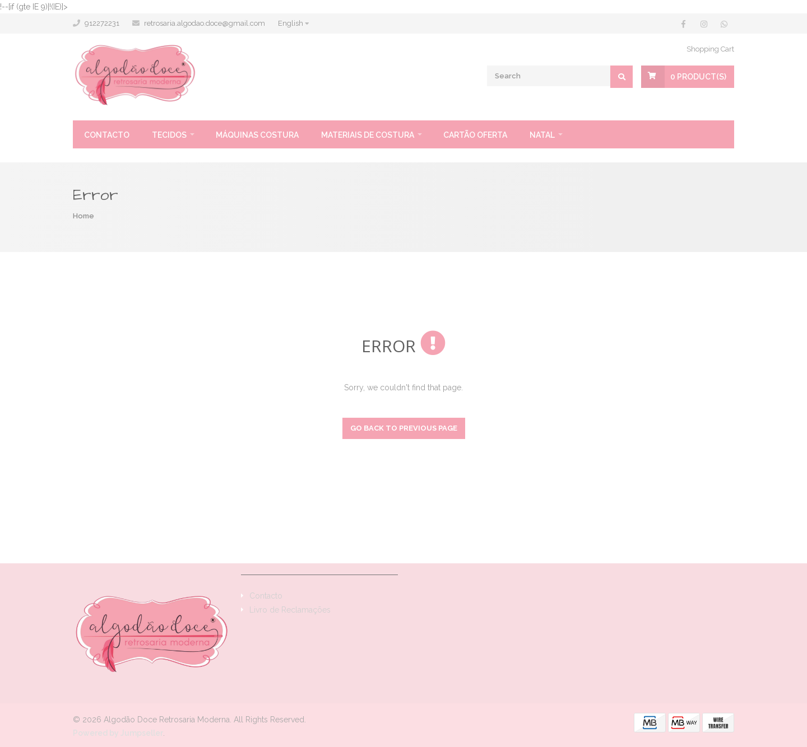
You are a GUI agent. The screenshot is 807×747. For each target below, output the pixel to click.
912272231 (102, 23)
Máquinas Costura (257, 134)
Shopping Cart (710, 49)
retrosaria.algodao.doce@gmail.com (204, 23)
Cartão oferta (475, 134)
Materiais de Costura (367, 134)
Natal (542, 134)
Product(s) (698, 76)
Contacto (106, 134)
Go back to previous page (403, 428)
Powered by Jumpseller (118, 733)
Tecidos (169, 134)
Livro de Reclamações (290, 609)
